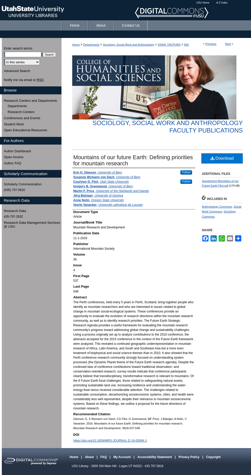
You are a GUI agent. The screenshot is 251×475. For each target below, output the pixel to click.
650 (186, 44)
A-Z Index (221, 2)
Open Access (14, 157)
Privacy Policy (189, 457)
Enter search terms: (18, 48)
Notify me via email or (24, 80)
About (90, 457)
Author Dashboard (17, 151)
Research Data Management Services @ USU (32, 225)
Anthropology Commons (217, 206)
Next (228, 43)
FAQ (104, 457)
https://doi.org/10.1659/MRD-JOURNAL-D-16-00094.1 (110, 440)
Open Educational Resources (25, 130)
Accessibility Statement (155, 457)
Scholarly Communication (22, 184)
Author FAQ (12, 163)
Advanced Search (17, 71)
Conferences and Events (22, 118)
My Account (122, 457)
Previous (210, 43)
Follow (186, 172)
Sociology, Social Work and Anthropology (128, 44)
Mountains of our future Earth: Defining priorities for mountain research (133, 160)
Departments (91, 44)
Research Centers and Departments (30, 101)
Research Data (15, 211)
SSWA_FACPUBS (169, 44)
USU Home (203, 2)
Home (76, 44)
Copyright (213, 457)
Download (222, 158)
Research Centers (21, 112)
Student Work (14, 124)
